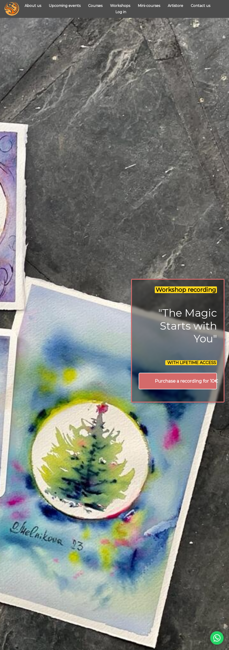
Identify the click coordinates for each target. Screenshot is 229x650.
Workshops (120, 6)
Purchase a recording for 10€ (186, 381)
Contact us (200, 6)
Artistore (176, 6)
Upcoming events (65, 6)
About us (33, 6)
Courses (95, 6)
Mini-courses (149, 6)
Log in (120, 12)
